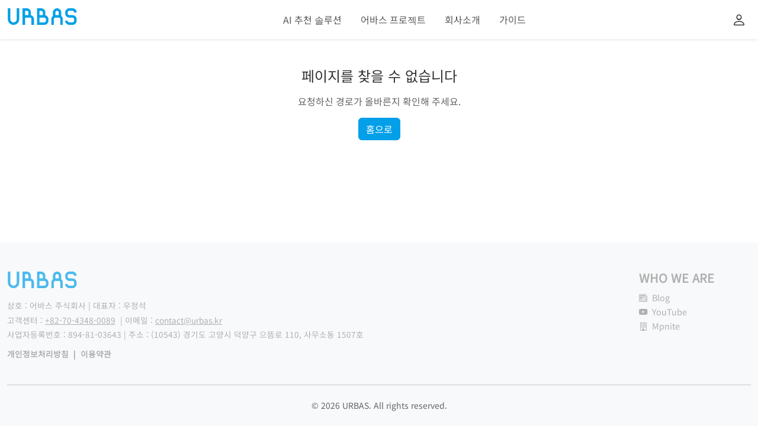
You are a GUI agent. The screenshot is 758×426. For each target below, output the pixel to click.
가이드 (512, 19)
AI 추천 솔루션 (312, 19)
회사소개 (462, 19)
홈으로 (379, 129)
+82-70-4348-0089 (80, 320)
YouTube (663, 311)
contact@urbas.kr (188, 320)
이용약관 (96, 354)
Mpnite (659, 326)
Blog (654, 297)
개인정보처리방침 (38, 354)
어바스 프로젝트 (393, 19)
